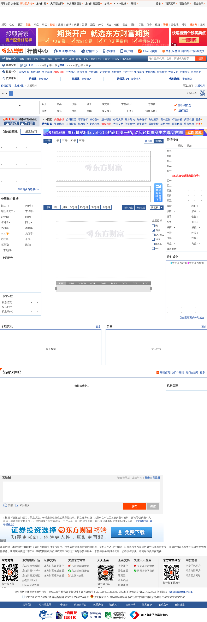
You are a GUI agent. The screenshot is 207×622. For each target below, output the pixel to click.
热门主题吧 (192, 372)
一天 (48, 140)
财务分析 (142, 119)
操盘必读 (59, 119)
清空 (153, 506)
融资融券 (196, 71)
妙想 (107, 3)
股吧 (165, 24)
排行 (57, 58)
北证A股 (19, 85)
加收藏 (15, 3)
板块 (50, 58)
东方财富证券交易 (54, 575)
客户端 (128, 51)
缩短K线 (140, 207)
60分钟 (106, 207)
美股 (76, 24)
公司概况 (71, 119)
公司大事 (118, 119)
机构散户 (83, 123)
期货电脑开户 (193, 570)
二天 (56, 140)
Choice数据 (150, 51)
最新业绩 (154, 123)
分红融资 (154, 119)
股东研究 (106, 119)
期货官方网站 (193, 575)
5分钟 (73, 207)
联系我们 (98, 604)
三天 (65, 140)
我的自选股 (10, 131)
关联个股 (189, 119)
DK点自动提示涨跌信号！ (186, 175)
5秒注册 (155, 477)
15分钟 (84, 207)
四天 (73, 140)
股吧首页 (163, 372)
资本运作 (165, 119)
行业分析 (177, 119)
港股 (84, 24)
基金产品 (123, 580)
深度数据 (106, 123)
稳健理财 (123, 585)
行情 (52, 24)
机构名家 (172, 385)
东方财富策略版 (31, 575)
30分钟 (95, 207)
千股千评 (128, 71)
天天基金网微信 (144, 570)
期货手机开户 (193, 565)
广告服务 (63, 604)
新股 (28, 24)
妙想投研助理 (29, 580)
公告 (109, 326)
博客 (184, 24)
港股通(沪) (123, 78)
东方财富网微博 (78, 566)
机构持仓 (165, 123)
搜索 (202, 24)
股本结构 (130, 119)
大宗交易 (173, 71)
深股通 (75, 78)
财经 (3, 24)
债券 (149, 24)
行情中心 (9, 58)
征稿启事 (163, 604)
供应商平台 (80, 604)
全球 (68, 24)
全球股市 (9, 65)
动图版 (158, 141)
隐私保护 (147, 604)
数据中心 (92, 51)
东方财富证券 (74, 3)
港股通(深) (174, 78)
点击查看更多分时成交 (191, 317)
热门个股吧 (178, 372)
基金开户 (123, 565)
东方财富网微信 (78, 570)
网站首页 (5, 3)
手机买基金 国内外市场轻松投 (185, 51)
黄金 (108, 24)
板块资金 (82, 71)
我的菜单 (170, 3)
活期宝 (121, 575)
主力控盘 (71, 123)
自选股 (115, 58)
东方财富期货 (171, 560)
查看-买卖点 (184, 105)
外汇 (100, 24)
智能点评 (130, 123)
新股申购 (24, 71)
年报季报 (139, 71)
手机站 (110, 51)
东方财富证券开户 (54, 565)
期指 (36, 24)
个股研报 (94, 71)
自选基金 (126, 58)
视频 (157, 24)
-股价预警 (183, 110)
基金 (125, 24)
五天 (82, 140)
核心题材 (95, 119)
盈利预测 (116, 71)
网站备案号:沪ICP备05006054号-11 (71, 597)
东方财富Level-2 (31, 570)
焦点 (12, 24)
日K (47, 207)
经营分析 (83, 119)
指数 (21, 58)
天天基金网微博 (144, 566)
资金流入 (43, 78)
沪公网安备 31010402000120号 (108, 597)
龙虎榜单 (150, 71)
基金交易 (123, 570)
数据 (60, 24)
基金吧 (174, 24)
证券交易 (184, 3)
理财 (133, 24)
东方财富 (7, 560)
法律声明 (131, 604)
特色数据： (48, 123)
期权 (44, 24)
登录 (147, 477)
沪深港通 (9, 78)
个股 (43, 58)
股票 (20, 24)
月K (64, 207)
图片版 (149, 141)
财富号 (193, 24)
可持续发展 (45, 604)
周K (56, 207)
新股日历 (36, 71)
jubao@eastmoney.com (181, 591)
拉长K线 (128, 207)
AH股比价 (58, 71)
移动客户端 (26, 3)
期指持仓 (185, 71)
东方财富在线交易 (54, 570)
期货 (92, 24)
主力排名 (71, 71)
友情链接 (180, 604)
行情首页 (6, 85)
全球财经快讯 (67, 51)
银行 (116, 24)
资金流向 (47, 71)
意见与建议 (76, 575)
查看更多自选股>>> (28, 189)
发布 (134, 506)
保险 (141, 24)
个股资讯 (7, 326)
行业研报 (105, 71)
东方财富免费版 (31, 565)
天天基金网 (56, 3)
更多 (199, 119)
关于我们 (27, 604)
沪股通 (32, 78)
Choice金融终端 (30, 585)
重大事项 (189, 123)
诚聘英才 (114, 604)
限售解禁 (162, 71)
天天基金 (103, 560)
